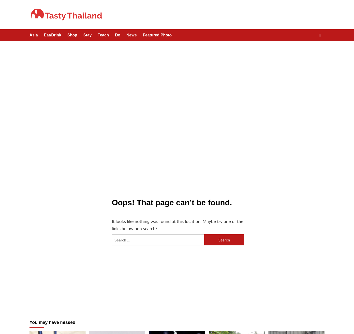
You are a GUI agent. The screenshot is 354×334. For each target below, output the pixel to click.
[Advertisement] (177, 78)
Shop (72, 35)
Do (117, 35)
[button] (321, 35)
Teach (103, 35)
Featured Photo (157, 35)
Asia (34, 35)
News (131, 35)
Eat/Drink (52, 35)
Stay (87, 35)
